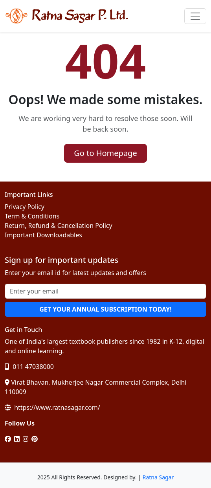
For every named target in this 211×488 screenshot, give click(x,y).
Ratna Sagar (158, 477)
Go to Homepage (105, 153)
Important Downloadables (43, 235)
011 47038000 (29, 366)
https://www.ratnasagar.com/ (52, 407)
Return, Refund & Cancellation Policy (58, 225)
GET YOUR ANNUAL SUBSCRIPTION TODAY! (105, 309)
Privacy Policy (24, 206)
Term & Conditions (32, 216)
